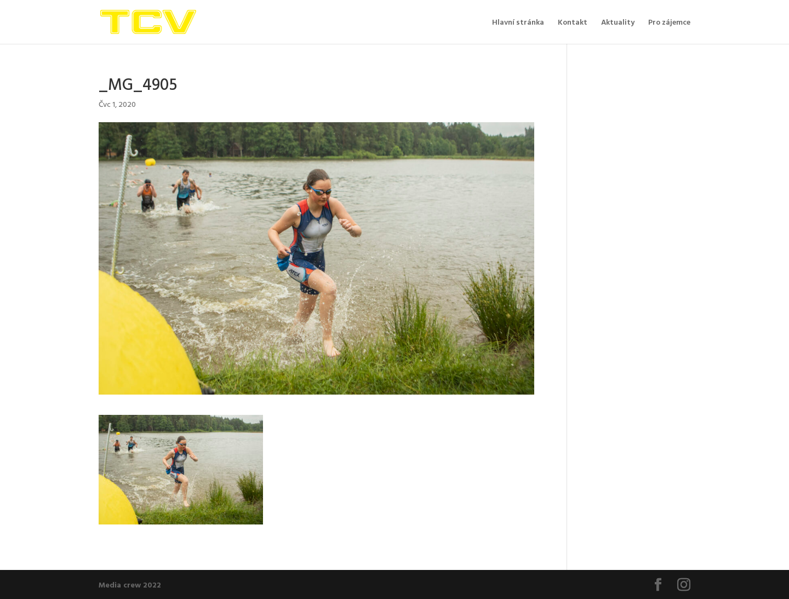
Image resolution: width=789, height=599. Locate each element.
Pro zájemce (669, 22)
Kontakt (572, 22)
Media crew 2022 (130, 584)
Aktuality (617, 22)
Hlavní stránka (518, 22)
